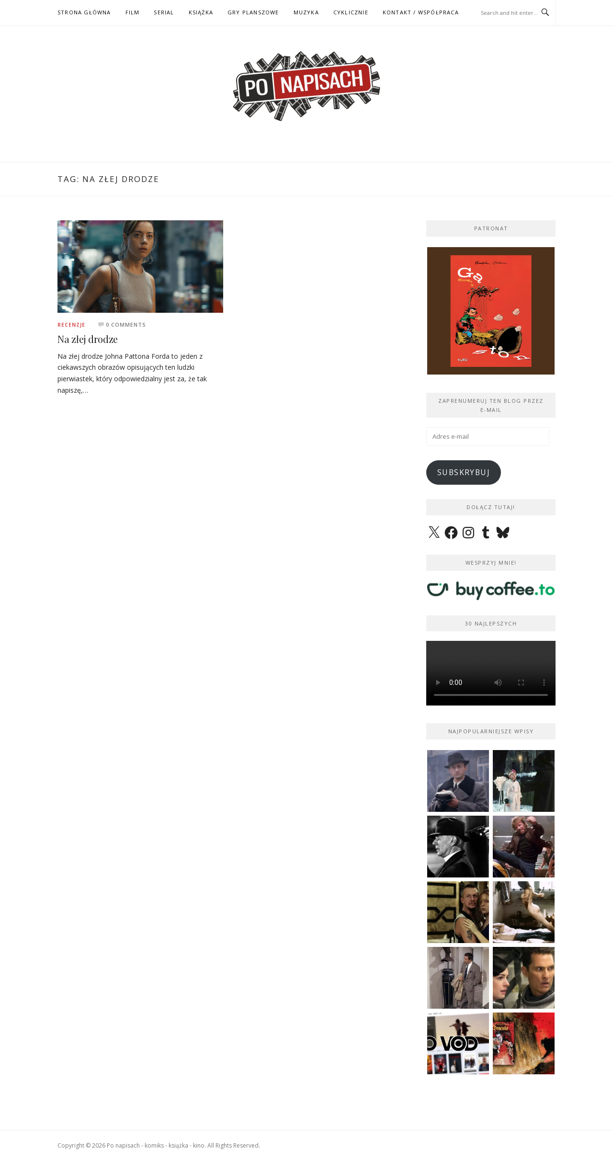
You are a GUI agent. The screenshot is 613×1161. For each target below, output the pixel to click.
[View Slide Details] (491, 311)
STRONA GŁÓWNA (84, 12)
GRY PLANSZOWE (253, 12)
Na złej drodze (87, 338)
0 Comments (126, 324)
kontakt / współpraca (421, 12)
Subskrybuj (463, 472)
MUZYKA (306, 12)
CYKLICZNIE (350, 12)
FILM (132, 12)
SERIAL (164, 12)
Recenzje (71, 324)
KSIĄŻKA (201, 12)
